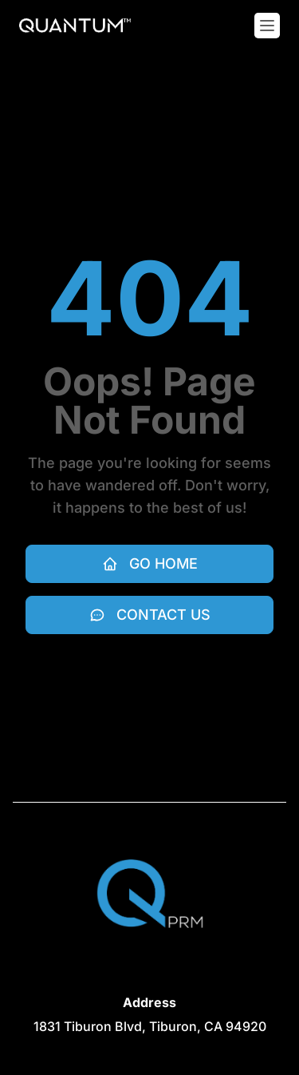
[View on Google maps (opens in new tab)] (149, 1026)
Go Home (150, 563)
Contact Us (149, 614)
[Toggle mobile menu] (267, 25)
